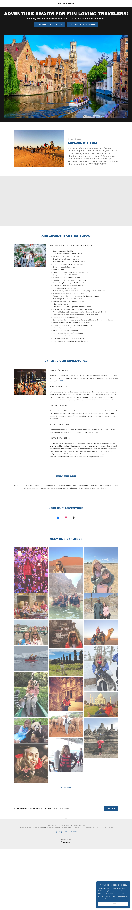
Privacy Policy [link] (57, 832)
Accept (113, 904)
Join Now (111, 808)
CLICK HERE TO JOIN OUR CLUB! (50, 24)
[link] (66, 4)
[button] (5, 3)
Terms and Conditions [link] (72, 832)
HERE (61, 381)
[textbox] (77, 808)
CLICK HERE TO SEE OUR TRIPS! (82, 24)
